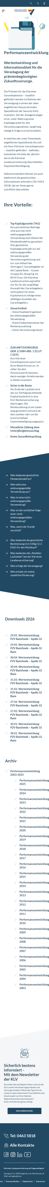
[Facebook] (6, 1154)
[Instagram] (13, 1154)
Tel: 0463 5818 (22, 1135)
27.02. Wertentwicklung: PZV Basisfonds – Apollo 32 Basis (26, 714)
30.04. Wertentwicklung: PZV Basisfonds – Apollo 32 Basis (26, 670)
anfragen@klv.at (14, 1176)
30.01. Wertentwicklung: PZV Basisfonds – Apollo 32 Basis (26, 737)
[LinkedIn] (19, 1154)
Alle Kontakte (22, 1145)
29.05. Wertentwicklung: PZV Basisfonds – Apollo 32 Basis (26, 648)
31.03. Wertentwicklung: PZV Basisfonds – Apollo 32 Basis (26, 692)
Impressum (40, 1181)
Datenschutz (28, 1181)
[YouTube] (27, 1154)
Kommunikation (12, 1181)
